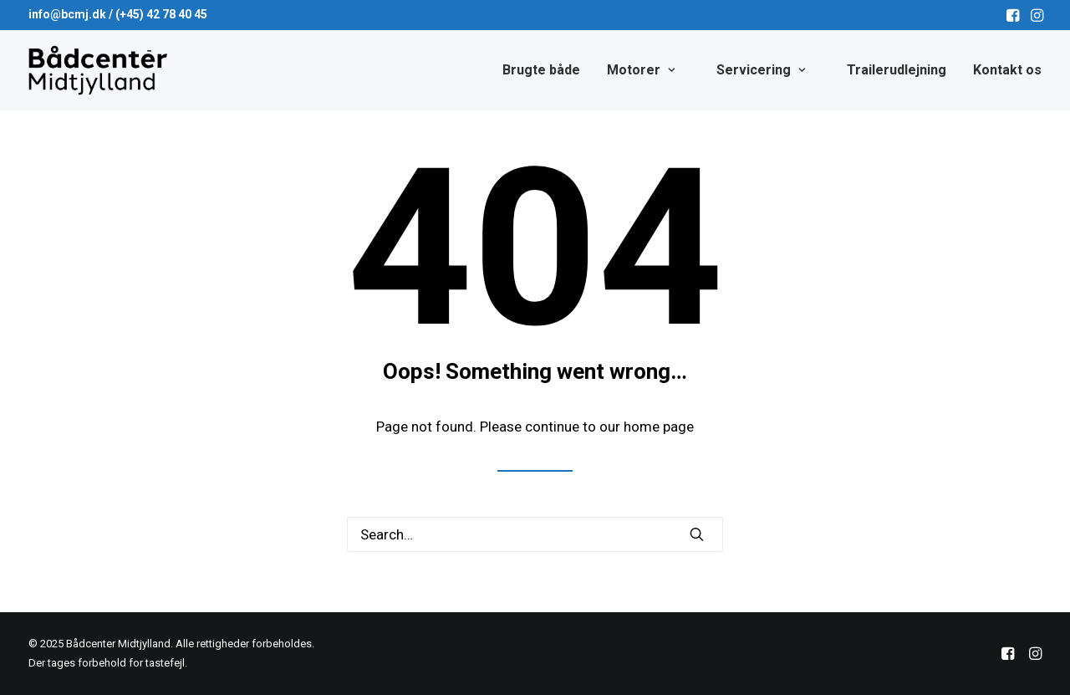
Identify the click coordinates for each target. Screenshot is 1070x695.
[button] (1013, 15)
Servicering (760, 70)
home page (659, 426)
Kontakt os (1007, 70)
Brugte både (541, 70)
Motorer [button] (641, 70)
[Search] (535, 534)
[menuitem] (1013, 15)
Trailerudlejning (896, 70)
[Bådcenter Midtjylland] (106, 70)
